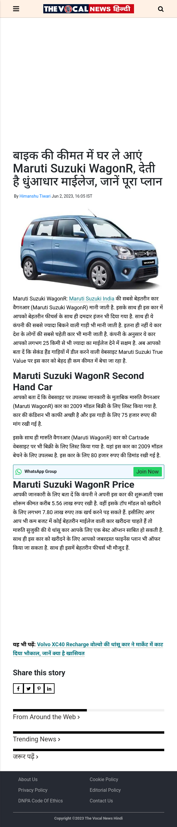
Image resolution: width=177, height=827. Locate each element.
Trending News (34, 739)
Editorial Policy (105, 790)
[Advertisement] (88, 94)
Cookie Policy (104, 779)
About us (28, 779)
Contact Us (101, 801)
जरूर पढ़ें (24, 756)
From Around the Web (44, 717)
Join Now (147, 471)
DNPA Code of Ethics (40, 801)
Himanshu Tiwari (35, 196)
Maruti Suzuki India (91, 298)
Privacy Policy (33, 790)
